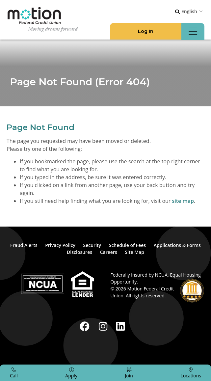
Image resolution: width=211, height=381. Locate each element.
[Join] (129, 372)
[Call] (14, 372)
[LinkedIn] (120, 326)
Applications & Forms (177, 245)
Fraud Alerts (24, 245)
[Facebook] (86, 326)
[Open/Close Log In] (145, 31)
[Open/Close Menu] (192, 31)
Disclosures (79, 252)
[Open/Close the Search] (177, 12)
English (189, 11)
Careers (108, 252)
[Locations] (191, 372)
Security (92, 245)
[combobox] (192, 11)
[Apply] (71, 372)
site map (183, 200)
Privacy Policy (60, 245)
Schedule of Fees (127, 245)
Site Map (134, 252)
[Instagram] (104, 326)
